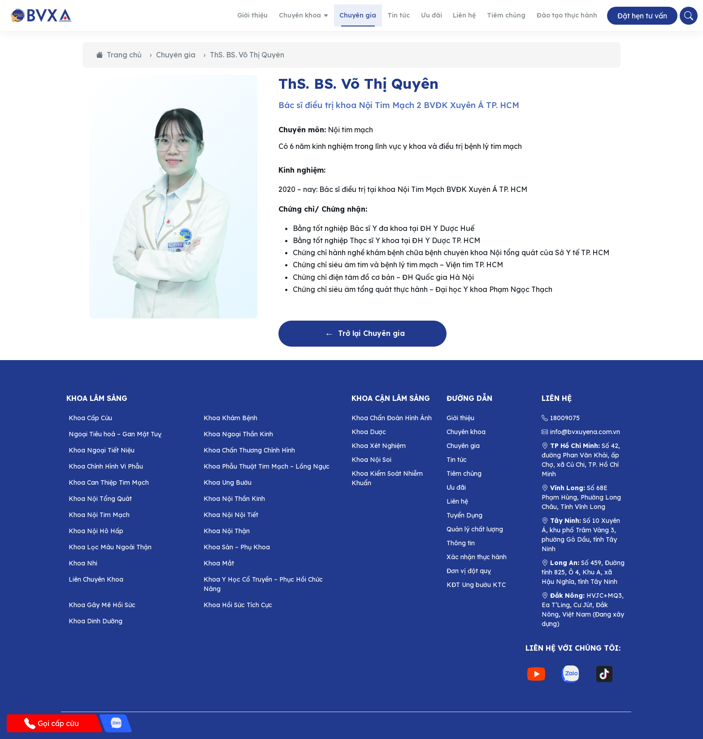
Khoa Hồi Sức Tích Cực (238, 605)
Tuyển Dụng (464, 515)
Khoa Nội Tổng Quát (100, 499)
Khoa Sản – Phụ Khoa (237, 547)
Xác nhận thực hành (477, 557)
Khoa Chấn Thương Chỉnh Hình (249, 450)
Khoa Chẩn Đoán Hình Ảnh (392, 418)
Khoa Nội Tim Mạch (99, 515)
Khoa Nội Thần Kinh (234, 499)
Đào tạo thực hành (569, 15)
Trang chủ (119, 54)
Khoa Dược (369, 432)
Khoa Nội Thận (227, 531)
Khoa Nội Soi (371, 460)
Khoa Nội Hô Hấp (96, 531)
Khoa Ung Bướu (228, 482)
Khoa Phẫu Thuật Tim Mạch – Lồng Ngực (267, 466)
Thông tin (461, 543)
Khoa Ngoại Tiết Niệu (102, 450)
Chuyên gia (374, 15)
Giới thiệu (276, 15)
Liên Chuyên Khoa (96, 579)
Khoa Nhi (83, 563)
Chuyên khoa (324, 15)
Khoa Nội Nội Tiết (231, 515)
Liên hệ (474, 15)
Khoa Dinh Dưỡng (95, 621)
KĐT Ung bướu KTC (476, 585)
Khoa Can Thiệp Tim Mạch (109, 482)
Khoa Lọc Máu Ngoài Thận (110, 547)
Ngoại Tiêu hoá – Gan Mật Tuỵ (115, 434)
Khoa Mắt (219, 563)
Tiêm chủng (512, 15)
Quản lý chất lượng (475, 529)
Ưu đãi (442, 15)
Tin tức (412, 15)
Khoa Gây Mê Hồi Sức (102, 605)
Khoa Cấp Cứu (90, 418)
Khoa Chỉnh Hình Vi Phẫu (106, 466)
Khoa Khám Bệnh (230, 418)
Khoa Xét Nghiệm (379, 446)
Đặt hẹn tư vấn (642, 15)
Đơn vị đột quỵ (469, 571)
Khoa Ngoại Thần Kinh (238, 434)
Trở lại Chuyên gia (362, 333)
